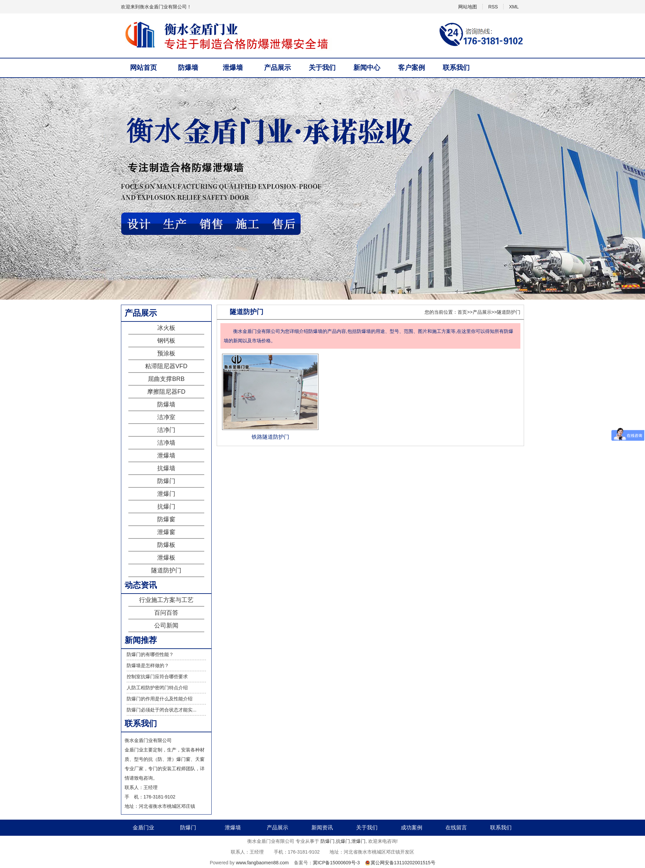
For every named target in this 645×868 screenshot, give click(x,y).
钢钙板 (166, 340)
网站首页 (143, 67)
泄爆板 (166, 557)
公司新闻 (166, 625)
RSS (493, 6)
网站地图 (467, 6)
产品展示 (277, 67)
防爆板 (166, 544)
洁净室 (166, 417)
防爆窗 (166, 519)
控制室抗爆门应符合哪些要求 (157, 676)
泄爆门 (166, 493)
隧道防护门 (166, 570)
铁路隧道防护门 (270, 437)
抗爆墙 (166, 468)
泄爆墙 (233, 67)
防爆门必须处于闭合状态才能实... (162, 709)
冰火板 (166, 327)
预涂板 (166, 353)
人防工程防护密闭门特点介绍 (157, 687)
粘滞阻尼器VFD (166, 366)
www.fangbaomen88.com (262, 862)
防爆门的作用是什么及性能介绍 (159, 698)
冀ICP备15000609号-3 (336, 862)
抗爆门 (166, 506)
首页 (462, 312)
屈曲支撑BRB (166, 379)
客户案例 (411, 67)
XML (514, 6)
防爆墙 (188, 67)
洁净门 (166, 430)
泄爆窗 (166, 532)
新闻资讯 (322, 827)
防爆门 (166, 481)
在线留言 (456, 827)
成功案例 (411, 827)
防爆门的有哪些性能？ (150, 654)
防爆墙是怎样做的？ (148, 665)
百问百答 (166, 612)
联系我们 (456, 67)
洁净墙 (166, 442)
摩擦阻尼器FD (166, 391)
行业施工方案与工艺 (166, 600)
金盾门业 (143, 827)
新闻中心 (366, 67)
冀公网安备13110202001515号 (403, 862)
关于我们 (322, 67)
